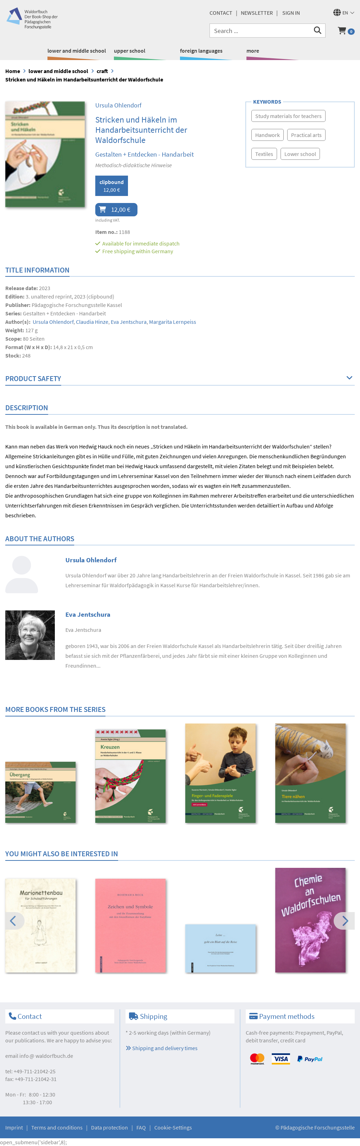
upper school (129, 50)
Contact (221, 12)
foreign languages (201, 50)
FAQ (141, 1127)
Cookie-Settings (173, 1127)
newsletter (257, 12)
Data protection (109, 1127)
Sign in (291, 12)
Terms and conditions (57, 1127)
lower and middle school (76, 50)
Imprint (14, 1127)
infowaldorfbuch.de (46, 1055)
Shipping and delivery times (162, 1048)
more (252, 50)
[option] (45, 793)
